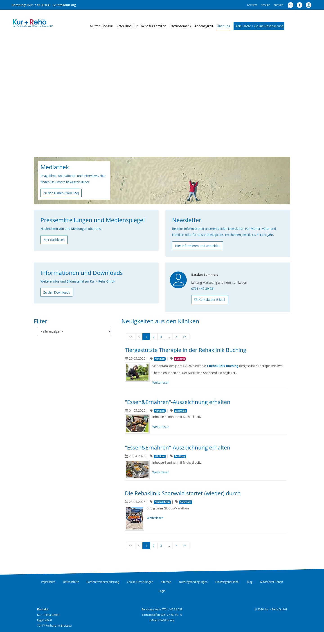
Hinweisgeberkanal (227, 582)
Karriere (252, 5)
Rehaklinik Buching (223, 366)
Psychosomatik (180, 26)
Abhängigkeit (204, 26)
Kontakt (278, 5)
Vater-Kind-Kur (127, 26)
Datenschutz (71, 582)
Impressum (48, 582)
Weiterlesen (160, 382)
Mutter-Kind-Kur (101, 26)
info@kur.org (66, 5)
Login (162, 591)
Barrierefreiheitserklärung (102, 582)
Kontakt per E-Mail (211, 299)
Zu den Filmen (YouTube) (61, 193)
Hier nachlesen (54, 239)
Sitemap (166, 582)
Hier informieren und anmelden (197, 246)
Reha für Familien (153, 26)
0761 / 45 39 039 (39, 5)
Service (265, 5)
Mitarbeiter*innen (271, 582)
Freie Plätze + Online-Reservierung (259, 26)
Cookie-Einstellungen (140, 582)
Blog (250, 582)
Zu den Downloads (56, 292)
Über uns (223, 26)
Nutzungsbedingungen (193, 582)
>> (185, 337)
